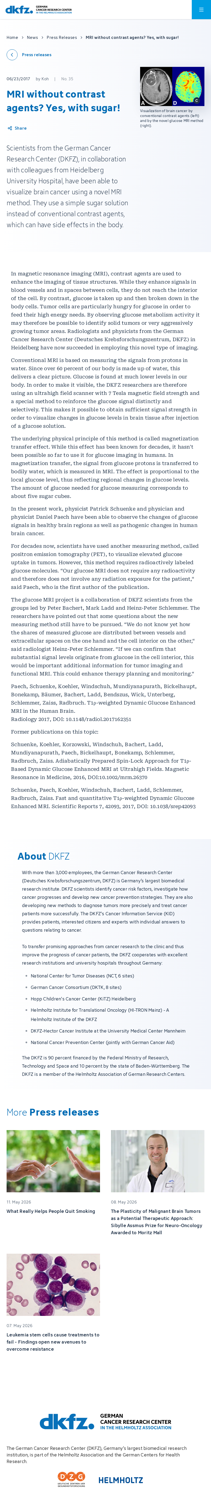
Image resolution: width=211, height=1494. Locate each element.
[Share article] (17, 128)
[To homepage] (38, 10)
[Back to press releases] (29, 54)
